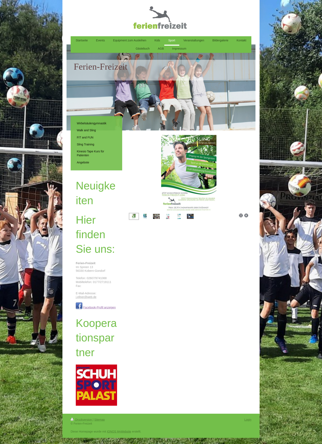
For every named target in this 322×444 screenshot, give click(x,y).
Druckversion (82, 419)
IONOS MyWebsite (119, 431)
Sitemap (99, 419)
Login (247, 419)
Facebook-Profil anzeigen (99, 307)
